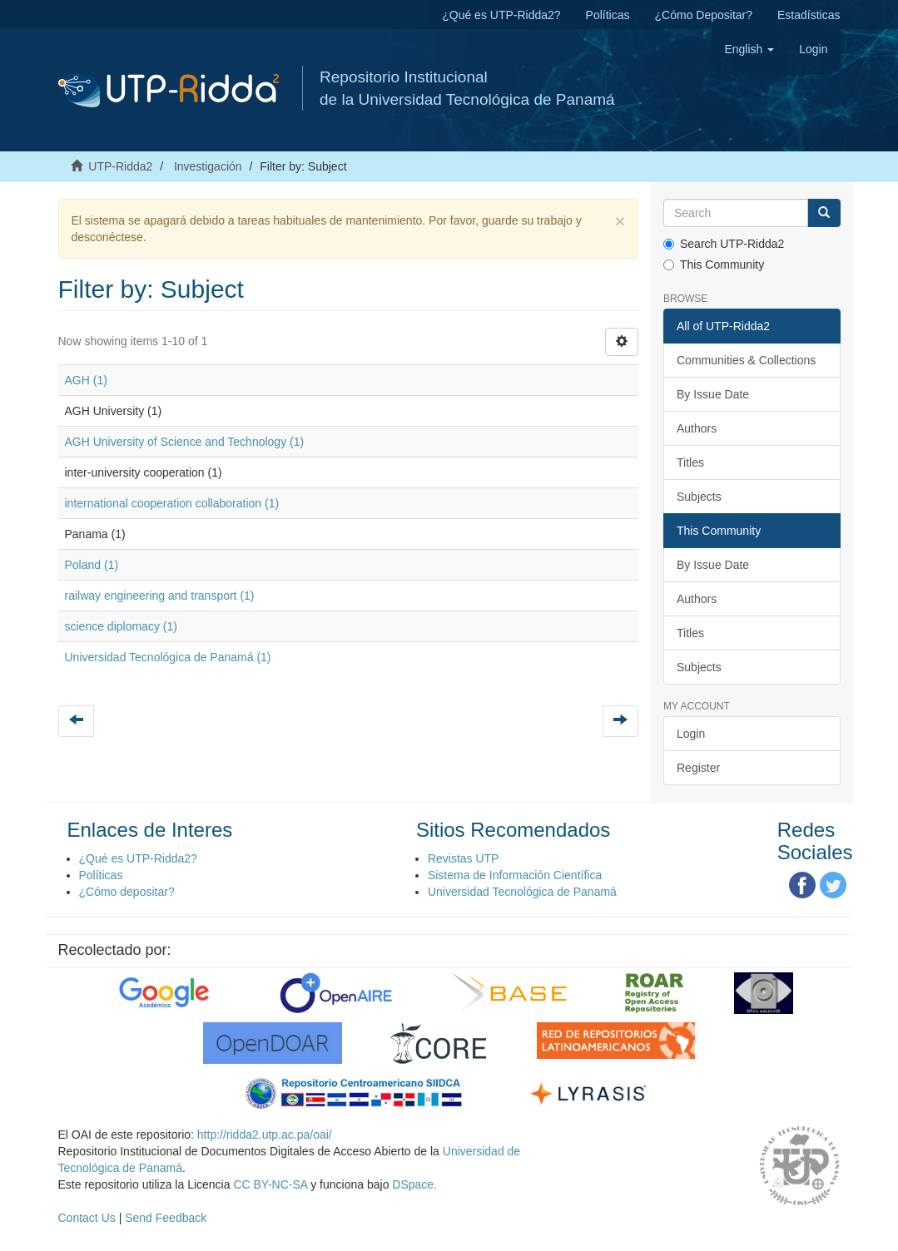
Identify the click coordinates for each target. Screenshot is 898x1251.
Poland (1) (92, 564)
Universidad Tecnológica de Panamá (522, 891)
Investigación (208, 166)
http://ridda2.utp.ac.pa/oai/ (264, 1134)
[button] (749, 49)
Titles (690, 462)
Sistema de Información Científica (515, 875)
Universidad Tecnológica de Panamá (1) (168, 657)
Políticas (608, 15)
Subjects (699, 496)
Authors (697, 428)
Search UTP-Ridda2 (723, 243)
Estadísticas (808, 15)
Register (698, 767)
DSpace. (414, 1184)
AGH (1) (86, 380)
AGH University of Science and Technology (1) (185, 441)
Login (691, 733)
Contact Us (87, 1217)
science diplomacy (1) (121, 626)
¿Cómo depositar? (127, 891)
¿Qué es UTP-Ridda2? (501, 15)
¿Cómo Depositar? (704, 15)
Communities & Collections (746, 360)
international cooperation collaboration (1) (172, 503)
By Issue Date (713, 394)
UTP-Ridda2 (120, 166)
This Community (713, 264)
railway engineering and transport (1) (160, 595)
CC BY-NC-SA (270, 1184)
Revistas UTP (463, 858)
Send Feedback (165, 1217)
